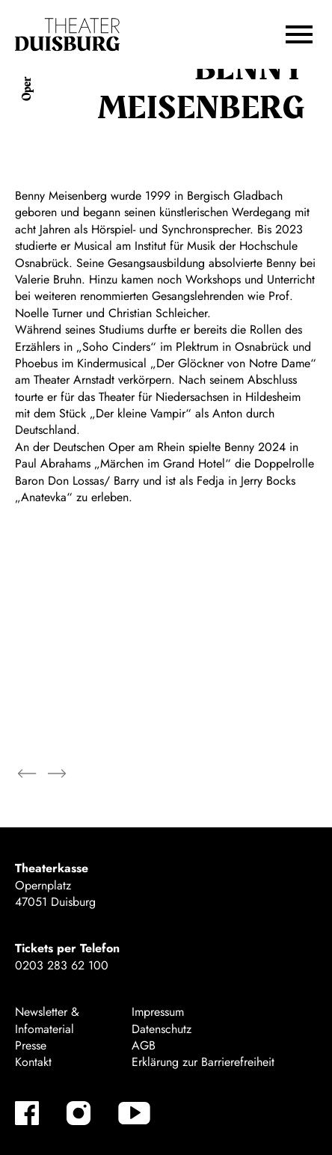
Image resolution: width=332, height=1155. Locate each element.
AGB (144, 1045)
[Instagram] (78, 1113)
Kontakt (33, 1061)
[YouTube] (134, 1113)
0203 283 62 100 (61, 965)
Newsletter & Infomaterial (47, 1020)
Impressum (158, 1011)
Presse (30, 1045)
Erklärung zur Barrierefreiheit (203, 1061)
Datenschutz (161, 1029)
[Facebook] (27, 1113)
